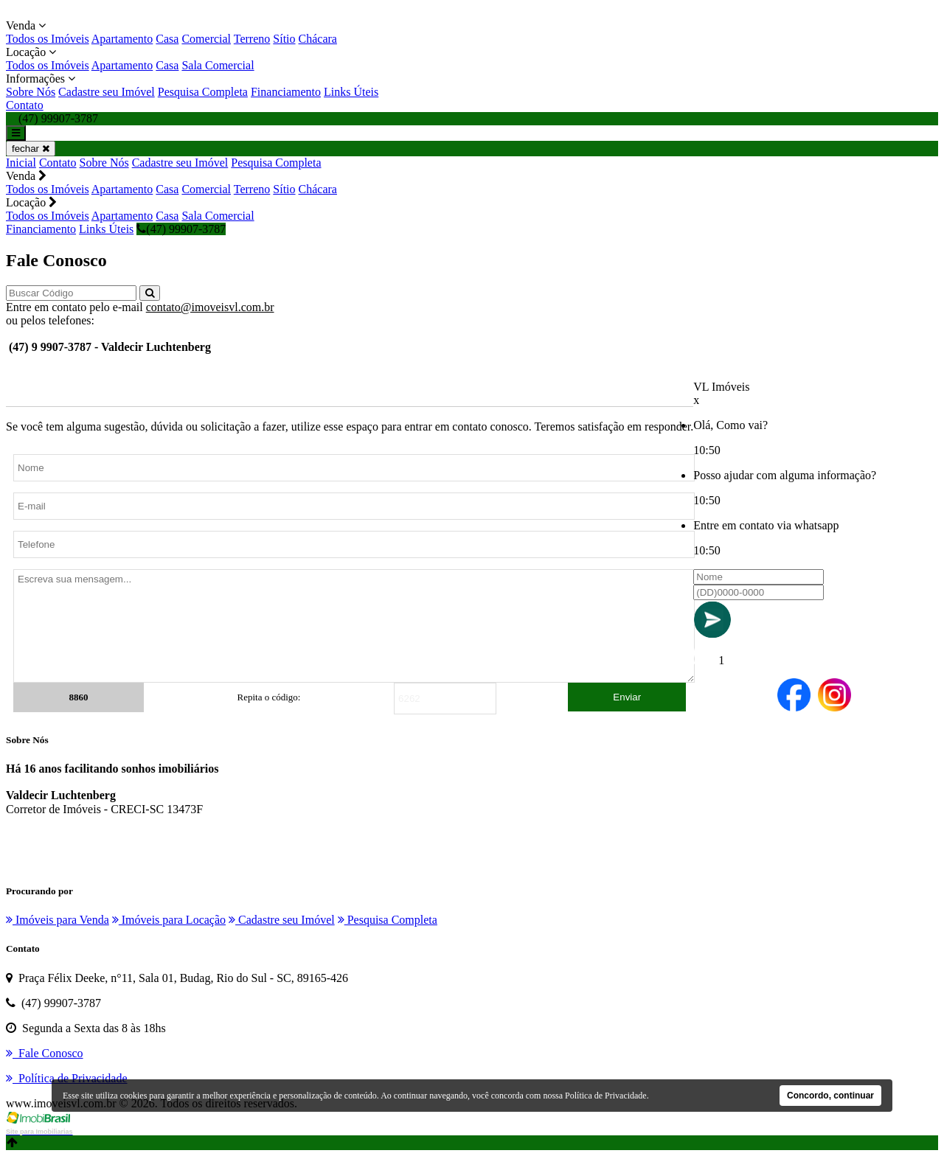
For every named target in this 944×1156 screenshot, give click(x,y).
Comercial (206, 38)
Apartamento (122, 38)
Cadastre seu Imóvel (106, 92)
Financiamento (286, 92)
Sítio (284, 38)
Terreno (252, 38)
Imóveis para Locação (169, 919)
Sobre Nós (30, 92)
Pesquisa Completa (203, 92)
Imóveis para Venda (57, 919)
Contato (25, 105)
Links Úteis (351, 92)
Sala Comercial (217, 65)
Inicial (21, 162)
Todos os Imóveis (47, 38)
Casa (167, 38)
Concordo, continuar (830, 1095)
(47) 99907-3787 (181, 229)
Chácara (318, 38)
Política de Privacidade (606, 1095)
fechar (30, 148)
